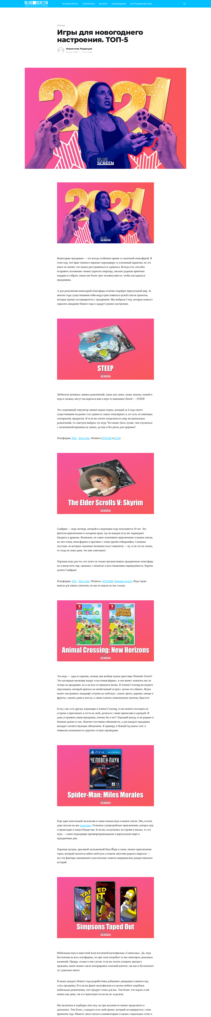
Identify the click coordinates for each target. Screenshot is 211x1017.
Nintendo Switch (123, 581)
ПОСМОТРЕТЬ (70, 4)
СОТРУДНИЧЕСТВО (141, 4)
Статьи (61, 25)
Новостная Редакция (79, 48)
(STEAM (107, 581)
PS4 (73, 438)
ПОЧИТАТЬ (88, 4)
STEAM (107, 438)
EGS (117, 438)
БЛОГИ (103, 4)
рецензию (85, 825)
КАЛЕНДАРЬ (119, 4)
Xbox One (83, 438)
